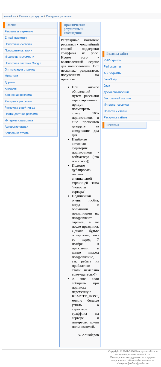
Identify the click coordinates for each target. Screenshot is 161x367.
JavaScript (111, 79)
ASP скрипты (112, 73)
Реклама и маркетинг (19, 31)
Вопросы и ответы (17, 132)
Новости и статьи (115, 111)
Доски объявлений (116, 92)
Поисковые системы (18, 44)
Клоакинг (11, 88)
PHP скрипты (113, 60)
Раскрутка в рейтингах (20, 107)
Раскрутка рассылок (59, 16)
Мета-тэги (11, 75)
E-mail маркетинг (16, 37)
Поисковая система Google (23, 63)
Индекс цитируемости (19, 56)
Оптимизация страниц (20, 69)
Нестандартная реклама (21, 113)
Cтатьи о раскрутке (31, 16)
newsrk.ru (10, 16)
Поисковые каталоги (18, 50)
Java (107, 85)
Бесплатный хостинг (117, 98)
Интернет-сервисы (116, 104)
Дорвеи (10, 82)
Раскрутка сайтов (115, 117)
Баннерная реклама (18, 94)
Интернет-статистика (19, 120)
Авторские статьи (16, 126)
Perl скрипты (112, 66)
